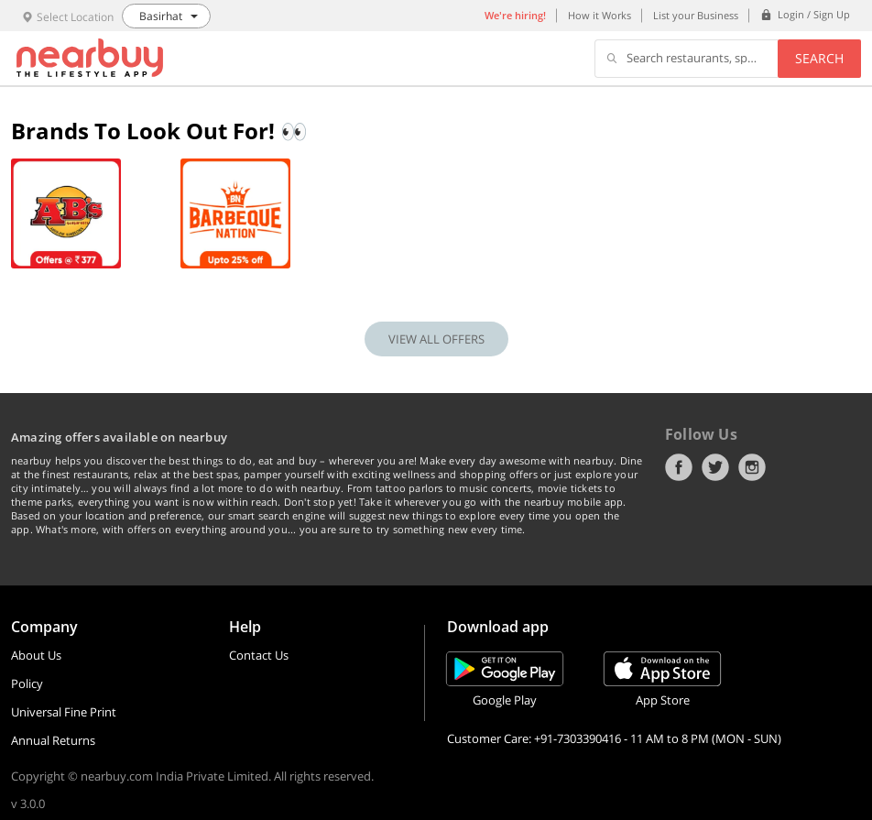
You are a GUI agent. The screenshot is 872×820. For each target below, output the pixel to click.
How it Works (599, 15)
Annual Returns (53, 740)
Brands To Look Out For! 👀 (159, 130)
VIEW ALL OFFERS (436, 339)
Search (819, 58)
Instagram (752, 467)
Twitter (715, 467)
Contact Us (259, 655)
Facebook (678, 467)
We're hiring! (515, 15)
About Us (36, 655)
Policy (27, 683)
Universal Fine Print (63, 712)
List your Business (695, 15)
